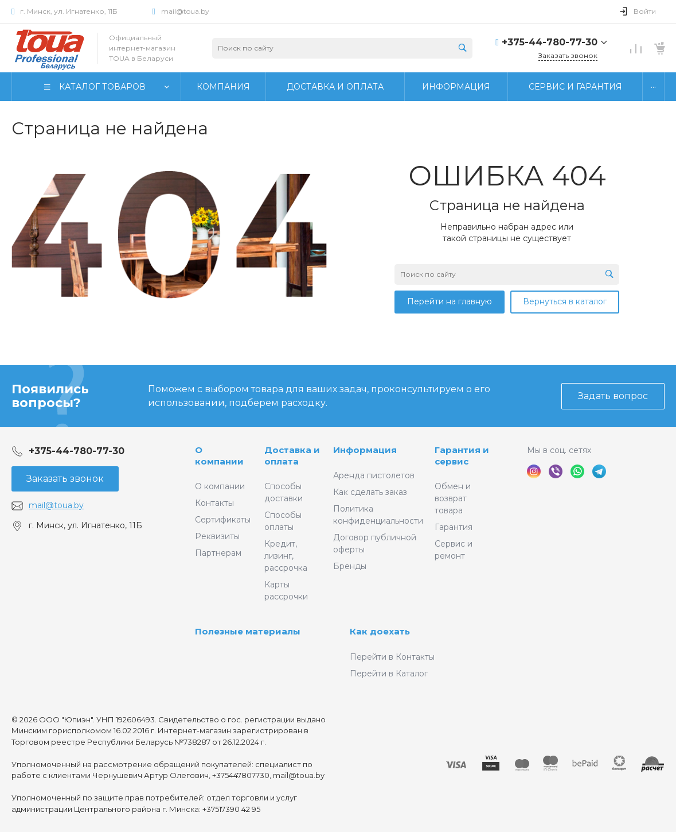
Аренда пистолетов (374, 475)
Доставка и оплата (292, 455)
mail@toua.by (185, 11)
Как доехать (380, 631)
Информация (365, 449)
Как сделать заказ (370, 492)
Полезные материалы (247, 631)
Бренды (349, 566)
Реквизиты (217, 536)
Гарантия (453, 527)
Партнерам (218, 553)
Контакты (214, 503)
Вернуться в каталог (565, 301)
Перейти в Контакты (392, 657)
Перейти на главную (449, 301)
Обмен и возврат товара (453, 498)
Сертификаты (223, 519)
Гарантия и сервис (462, 455)
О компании (219, 455)
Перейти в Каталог (389, 673)
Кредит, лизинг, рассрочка (285, 556)
